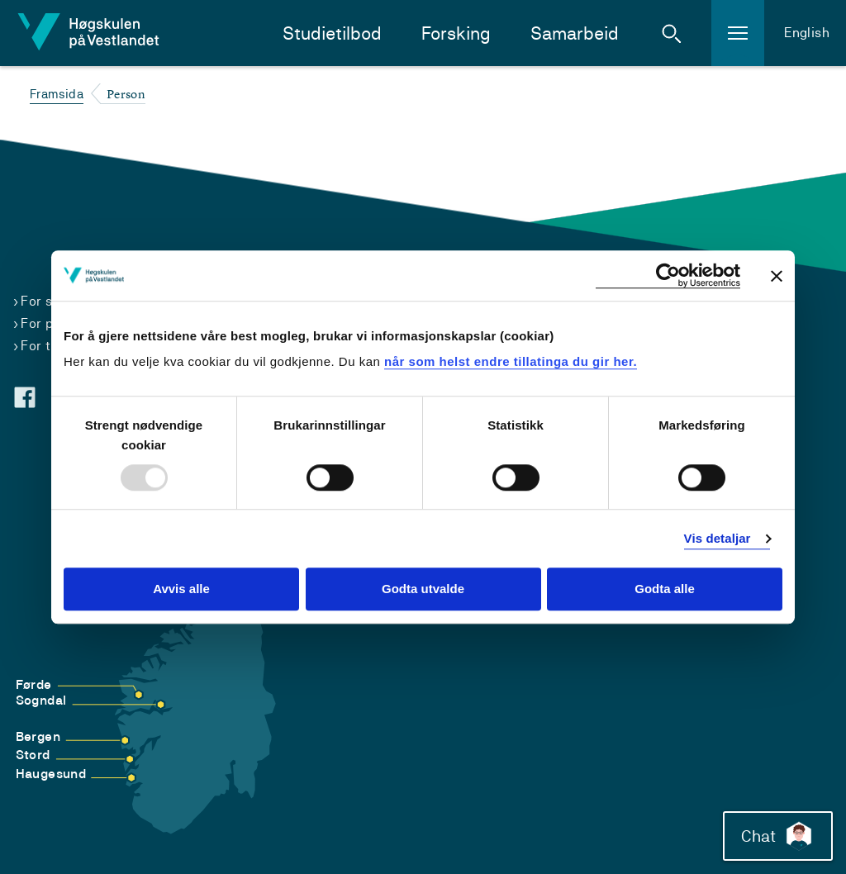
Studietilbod (332, 33)
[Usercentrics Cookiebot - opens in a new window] (668, 275)
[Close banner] (776, 276)
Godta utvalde (423, 589)
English (806, 32)
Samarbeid (574, 33)
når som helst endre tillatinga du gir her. (510, 361)
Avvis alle (181, 589)
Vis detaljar (717, 538)
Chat (774, 833)
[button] (671, 33)
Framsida (56, 94)
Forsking (456, 33)
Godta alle (664, 589)
